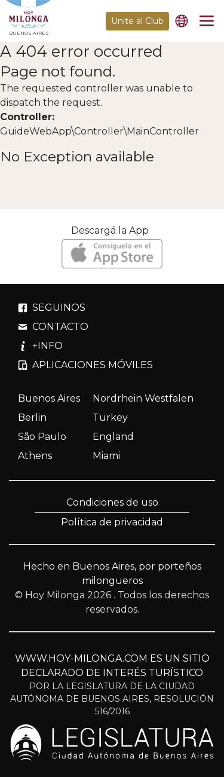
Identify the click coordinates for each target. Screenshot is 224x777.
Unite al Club (137, 21)
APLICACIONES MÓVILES (85, 365)
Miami (106, 455)
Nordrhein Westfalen (143, 398)
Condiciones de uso (112, 502)
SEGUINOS (51, 307)
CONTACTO (53, 326)
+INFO (40, 345)
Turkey (110, 417)
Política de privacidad (112, 522)
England (113, 436)
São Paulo (42, 436)
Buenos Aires (49, 398)
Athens (35, 455)
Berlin (32, 417)
